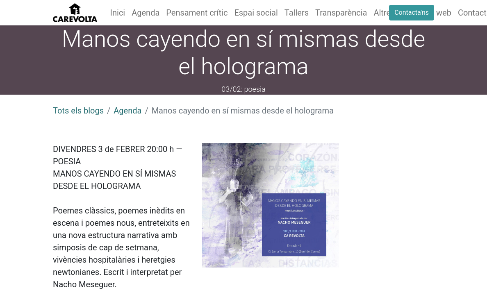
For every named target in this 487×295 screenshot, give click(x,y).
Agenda (127, 111)
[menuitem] (118, 12)
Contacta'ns (411, 12)
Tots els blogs (78, 111)
